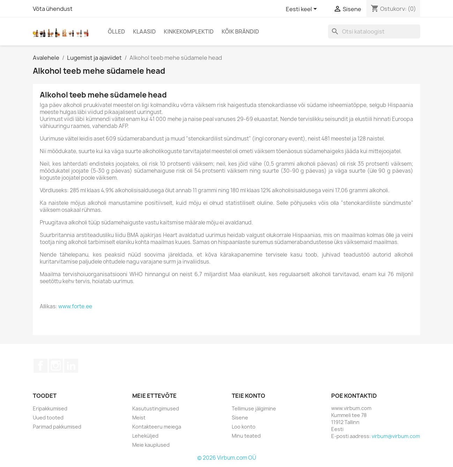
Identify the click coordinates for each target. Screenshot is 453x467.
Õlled (116, 31)
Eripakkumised (50, 408)
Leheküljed (145, 435)
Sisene (240, 417)
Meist (139, 417)
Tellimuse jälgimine (254, 408)
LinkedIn (71, 366)
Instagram (56, 366)
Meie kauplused (151, 444)
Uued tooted (48, 417)
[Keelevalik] (302, 9)
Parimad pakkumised (57, 426)
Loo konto (243, 426)
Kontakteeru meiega (156, 426)
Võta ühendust (53, 9)
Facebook (40, 366)
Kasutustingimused (155, 408)
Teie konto (248, 396)
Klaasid (144, 31)
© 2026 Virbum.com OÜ (226, 457)
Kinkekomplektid (189, 31)
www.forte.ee (75, 306)
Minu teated (246, 435)
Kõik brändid (240, 31)
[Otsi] (374, 31)
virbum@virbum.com (396, 436)
